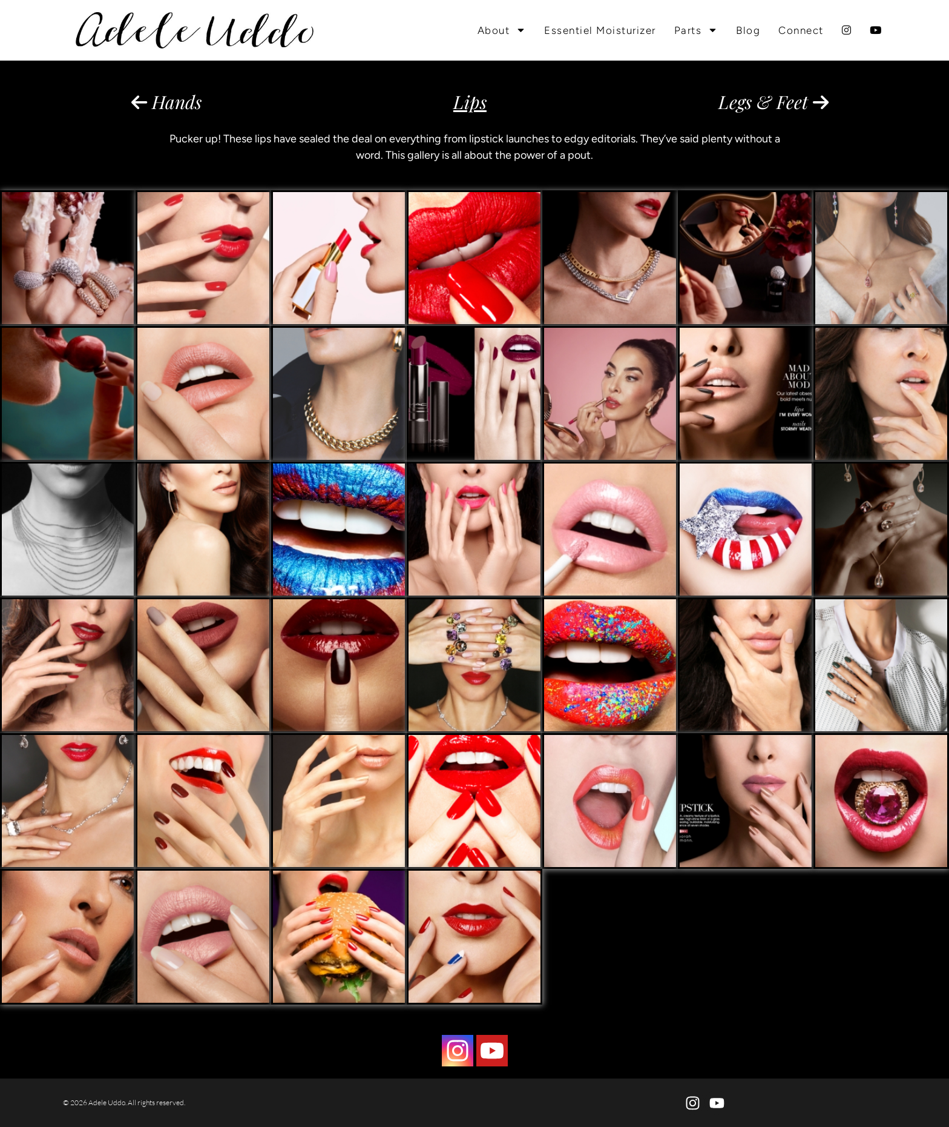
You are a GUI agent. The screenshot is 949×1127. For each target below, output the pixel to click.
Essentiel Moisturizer (600, 30)
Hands (166, 102)
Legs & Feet (773, 102)
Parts (696, 30)
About (502, 30)
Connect (801, 30)
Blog (748, 30)
